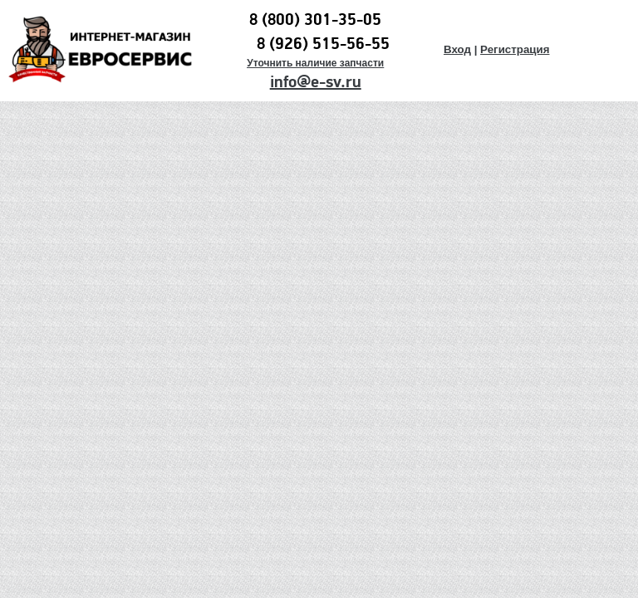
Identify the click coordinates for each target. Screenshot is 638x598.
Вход (457, 49)
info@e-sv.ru (315, 82)
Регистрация (514, 49)
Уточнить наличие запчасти (315, 63)
